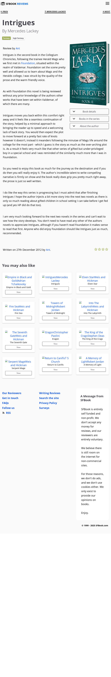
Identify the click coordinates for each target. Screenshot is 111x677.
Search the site (49, 530)
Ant (18, 48)
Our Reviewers (11, 526)
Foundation (28, 63)
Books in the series (86, 118)
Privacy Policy (48, 535)
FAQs (5, 535)
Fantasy (6, 38)
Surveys (44, 540)
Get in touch (10, 530)
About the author (86, 126)
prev (4, 11)
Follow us (8, 540)
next (106, 11)
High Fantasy (18, 38)
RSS (6, 545)
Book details (84, 111)
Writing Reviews (49, 526)
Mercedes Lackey (55, 11)
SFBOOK (17, 4)
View (18, 323)
